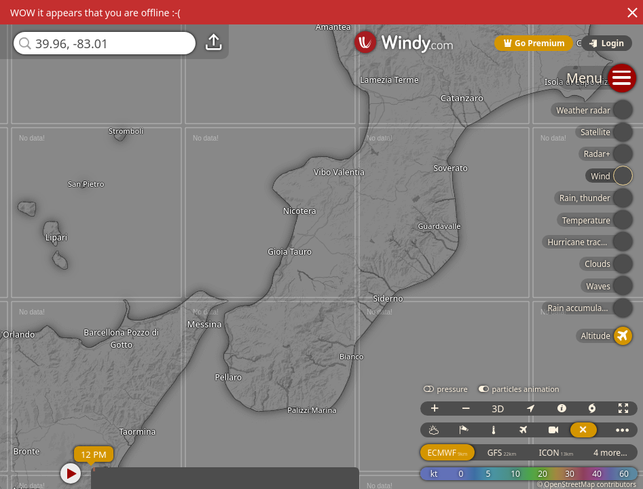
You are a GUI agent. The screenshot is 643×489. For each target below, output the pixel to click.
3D (498, 408)
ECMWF (447, 452)
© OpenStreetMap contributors (586, 484)
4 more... (610, 452)
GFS (502, 452)
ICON (556, 452)
